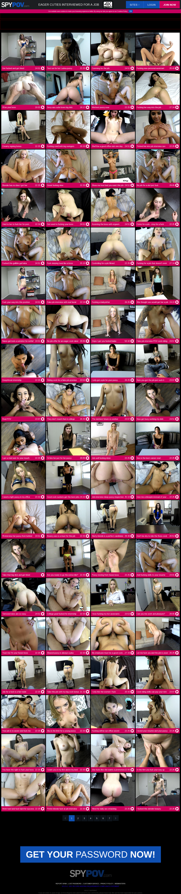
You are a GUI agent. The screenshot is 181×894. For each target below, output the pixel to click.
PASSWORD (90, 854)
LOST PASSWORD (74, 884)
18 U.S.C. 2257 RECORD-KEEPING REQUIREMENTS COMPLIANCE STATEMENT (90, 886)
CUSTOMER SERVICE (91, 884)
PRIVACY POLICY (107, 884)
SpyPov (15, 4)
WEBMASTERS (120, 884)
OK (130, 11)
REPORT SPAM (61, 884)
